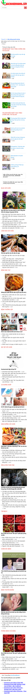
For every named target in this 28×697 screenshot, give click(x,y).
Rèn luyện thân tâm (7, 465)
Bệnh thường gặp (7, 309)
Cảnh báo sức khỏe (7, 231)
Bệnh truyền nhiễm (7, 590)
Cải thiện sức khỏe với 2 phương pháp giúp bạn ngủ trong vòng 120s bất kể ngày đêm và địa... (14, 493)
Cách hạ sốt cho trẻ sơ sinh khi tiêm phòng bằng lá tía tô (18, 129)
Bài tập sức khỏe (6, 347)
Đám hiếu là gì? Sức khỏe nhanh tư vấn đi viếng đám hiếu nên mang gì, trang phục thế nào (18, 65)
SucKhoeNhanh (15, 675)
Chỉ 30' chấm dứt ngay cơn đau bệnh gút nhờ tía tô (12, 407)
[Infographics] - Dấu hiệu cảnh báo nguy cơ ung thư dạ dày (18, 147)
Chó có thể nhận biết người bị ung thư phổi (13, 301)
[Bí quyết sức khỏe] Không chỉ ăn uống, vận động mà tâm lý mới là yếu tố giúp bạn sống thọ (14, 501)
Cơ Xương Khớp (6, 385)
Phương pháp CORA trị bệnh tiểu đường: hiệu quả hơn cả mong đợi (18, 119)
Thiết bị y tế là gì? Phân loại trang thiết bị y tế (17, 165)
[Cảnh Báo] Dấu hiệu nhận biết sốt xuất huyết (14, 626)
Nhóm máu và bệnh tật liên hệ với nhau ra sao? (11, 331)
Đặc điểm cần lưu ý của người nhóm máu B (14, 341)
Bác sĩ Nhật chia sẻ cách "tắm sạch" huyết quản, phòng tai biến (13, 534)
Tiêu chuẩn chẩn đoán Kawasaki (11, 544)
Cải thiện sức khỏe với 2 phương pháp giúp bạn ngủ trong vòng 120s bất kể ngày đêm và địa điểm (13, 488)
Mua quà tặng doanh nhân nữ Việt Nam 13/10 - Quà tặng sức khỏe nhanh (18, 84)
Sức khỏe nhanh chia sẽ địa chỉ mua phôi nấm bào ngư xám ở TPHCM (18, 75)
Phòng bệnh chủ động (8, 631)
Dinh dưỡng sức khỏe (8, 424)
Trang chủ (3, 39)
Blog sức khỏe (6, 188)
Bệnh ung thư (5, 270)
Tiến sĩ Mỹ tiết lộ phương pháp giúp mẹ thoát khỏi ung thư (13, 572)
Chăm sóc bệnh (6, 549)
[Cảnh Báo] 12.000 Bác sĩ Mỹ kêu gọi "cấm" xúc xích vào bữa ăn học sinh (14, 447)
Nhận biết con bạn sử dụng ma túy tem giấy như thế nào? (18, 138)
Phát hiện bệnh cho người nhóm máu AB (13, 337)
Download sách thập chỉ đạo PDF (8, 369)
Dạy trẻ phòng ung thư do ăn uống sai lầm (13, 664)
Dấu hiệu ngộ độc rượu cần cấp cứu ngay (10, 253)
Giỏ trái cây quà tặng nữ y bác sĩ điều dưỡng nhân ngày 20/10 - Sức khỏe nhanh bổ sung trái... (18, 94)
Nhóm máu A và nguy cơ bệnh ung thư (12, 344)
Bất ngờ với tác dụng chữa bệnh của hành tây (14, 660)
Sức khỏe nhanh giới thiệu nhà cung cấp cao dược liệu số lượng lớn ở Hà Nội (18, 104)
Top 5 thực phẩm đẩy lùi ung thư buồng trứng (14, 457)
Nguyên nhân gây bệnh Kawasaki (11, 546)
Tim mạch (4, 511)
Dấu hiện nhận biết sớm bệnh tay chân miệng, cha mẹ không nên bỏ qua (13, 613)
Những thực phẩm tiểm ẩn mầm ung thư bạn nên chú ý (13, 292)
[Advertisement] (14, 24)
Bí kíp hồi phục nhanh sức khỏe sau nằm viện (14, 578)
